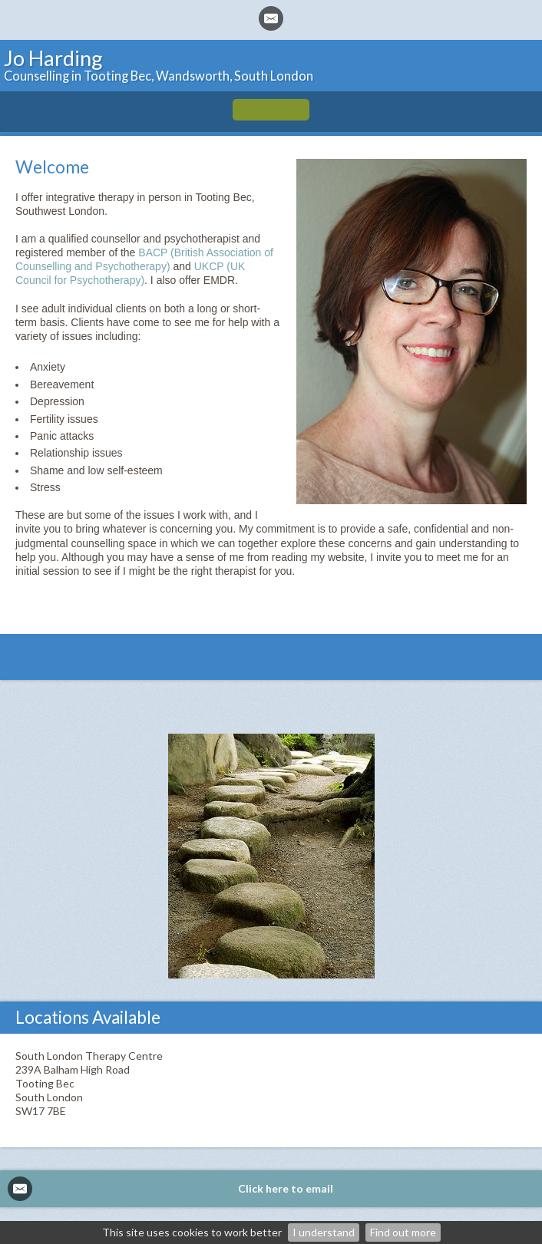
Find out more (403, 1232)
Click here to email (285, 1188)
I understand (323, 1232)
